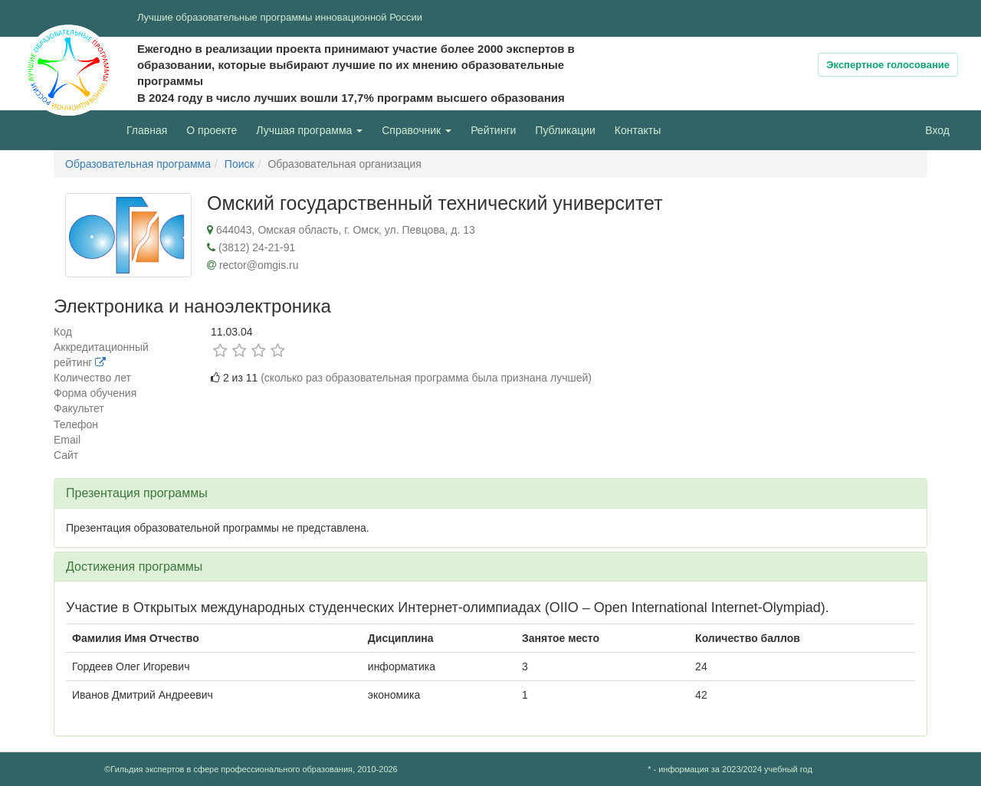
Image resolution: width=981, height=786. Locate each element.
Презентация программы (137, 492)
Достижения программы (134, 566)
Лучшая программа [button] (309, 130)
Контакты (638, 130)
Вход (937, 130)
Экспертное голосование (888, 64)
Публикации (565, 130)
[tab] (490, 493)
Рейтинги (493, 130)
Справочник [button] (416, 130)
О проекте (215, 129)
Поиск (239, 164)
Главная (146, 130)
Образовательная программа (138, 164)
